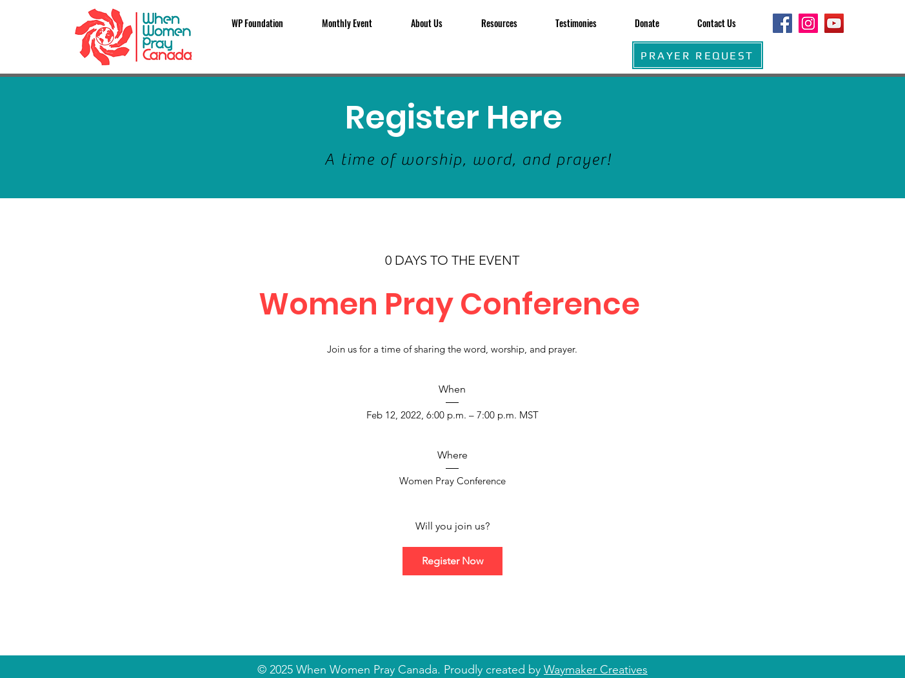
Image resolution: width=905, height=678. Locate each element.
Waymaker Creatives (596, 670)
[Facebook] (782, 23)
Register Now (452, 561)
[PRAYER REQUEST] (698, 55)
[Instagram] (808, 23)
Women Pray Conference (452, 304)
